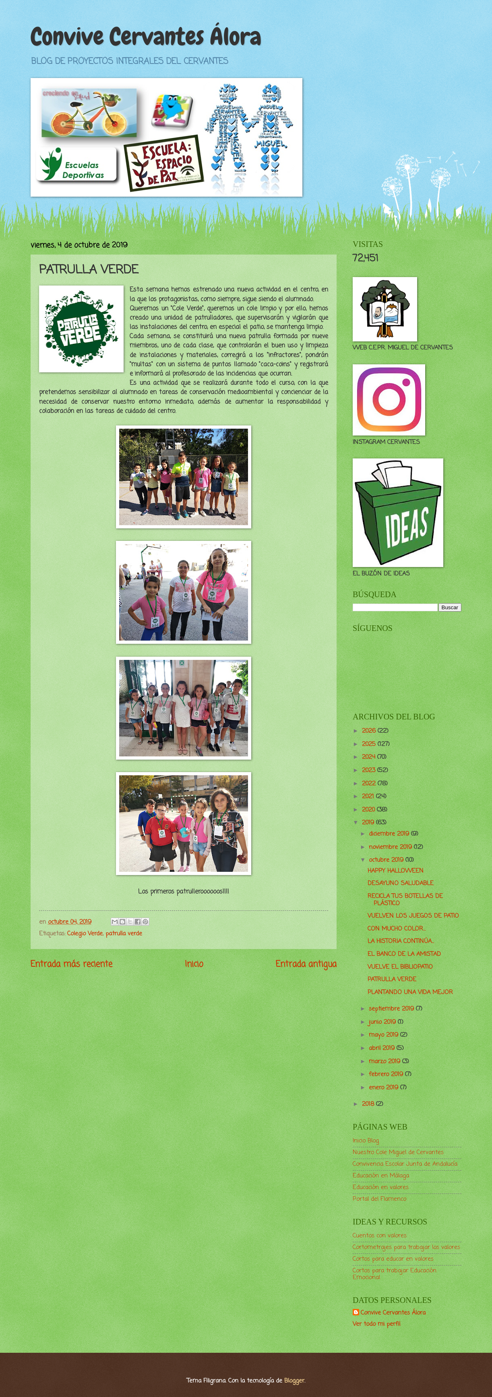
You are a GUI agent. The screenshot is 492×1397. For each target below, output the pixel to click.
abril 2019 (383, 1048)
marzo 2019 (385, 1061)
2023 (369, 770)
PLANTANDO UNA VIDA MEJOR (410, 992)
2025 (370, 744)
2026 (370, 731)
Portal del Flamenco (379, 1199)
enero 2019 (384, 1087)
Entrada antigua (306, 964)
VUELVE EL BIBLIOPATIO (400, 967)
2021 (369, 796)
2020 (369, 809)
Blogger (294, 1380)
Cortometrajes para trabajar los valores (406, 1247)
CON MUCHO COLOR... (397, 928)
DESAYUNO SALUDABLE (401, 883)
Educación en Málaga (381, 1175)
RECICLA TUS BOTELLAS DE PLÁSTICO (405, 900)
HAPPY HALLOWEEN (396, 871)
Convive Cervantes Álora (146, 36)
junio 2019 (383, 1022)
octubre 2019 (387, 860)
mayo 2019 (384, 1035)
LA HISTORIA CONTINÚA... (401, 941)
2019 (369, 822)
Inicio (194, 964)
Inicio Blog (366, 1140)
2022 (370, 783)
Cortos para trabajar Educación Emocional (394, 1274)
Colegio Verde (85, 933)
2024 (369, 757)
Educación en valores (381, 1187)
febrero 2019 (387, 1074)
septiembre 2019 (392, 1009)
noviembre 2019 (391, 847)
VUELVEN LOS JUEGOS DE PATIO (413, 916)
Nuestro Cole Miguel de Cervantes (398, 1152)
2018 (369, 1104)
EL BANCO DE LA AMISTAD (404, 954)
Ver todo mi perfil (376, 1324)
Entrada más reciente (71, 964)
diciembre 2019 (390, 834)
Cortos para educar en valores (393, 1259)
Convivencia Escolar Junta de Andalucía (405, 1164)
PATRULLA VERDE (392, 979)
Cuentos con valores (380, 1235)
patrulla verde (123, 933)
